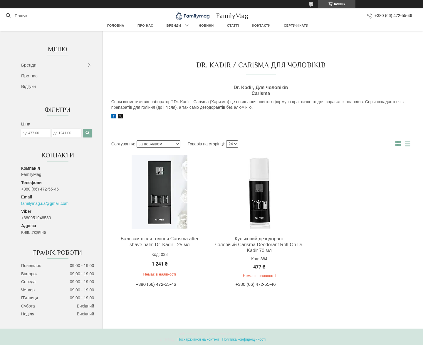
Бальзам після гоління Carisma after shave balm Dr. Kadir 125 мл (160, 241)
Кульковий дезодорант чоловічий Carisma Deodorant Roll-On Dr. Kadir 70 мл (259, 244)
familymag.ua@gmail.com (44, 203)
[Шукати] (8, 16)
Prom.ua (239, 334)
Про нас (145, 25)
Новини (206, 25)
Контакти (261, 25)
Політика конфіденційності (244, 339)
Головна (115, 25)
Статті (233, 25)
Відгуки (28, 86)
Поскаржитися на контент (198, 339)
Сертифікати (296, 25)
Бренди (174, 25)
